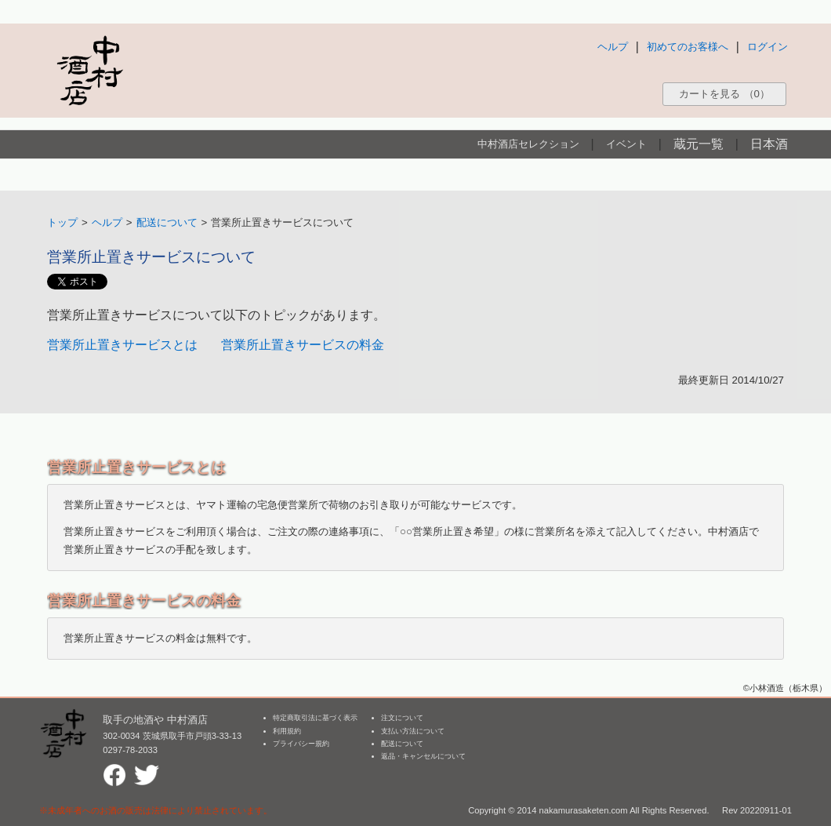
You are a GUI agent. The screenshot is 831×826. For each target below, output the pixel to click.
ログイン (767, 47)
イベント (626, 144)
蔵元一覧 (698, 144)
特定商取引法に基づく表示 (315, 718)
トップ (62, 222)
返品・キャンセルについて (423, 756)
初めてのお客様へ (687, 47)
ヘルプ (612, 47)
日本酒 (769, 144)
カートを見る (724, 94)
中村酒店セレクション (528, 144)
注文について (402, 718)
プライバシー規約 (301, 744)
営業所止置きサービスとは (122, 344)
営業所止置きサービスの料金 (302, 344)
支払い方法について (413, 731)
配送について (167, 222)
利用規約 (287, 731)
